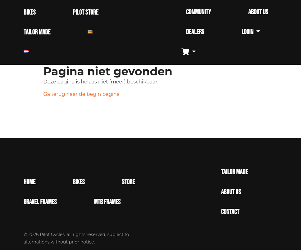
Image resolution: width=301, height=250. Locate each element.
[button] (190, 52)
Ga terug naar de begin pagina (81, 94)
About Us (231, 192)
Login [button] (247, 32)
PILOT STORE (85, 12)
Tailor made (234, 172)
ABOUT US (258, 12)
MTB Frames (107, 202)
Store (128, 182)
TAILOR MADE (37, 32)
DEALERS (195, 32)
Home (29, 182)
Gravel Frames (40, 202)
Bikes (78, 182)
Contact (230, 212)
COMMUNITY (198, 12)
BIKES (29, 12)
